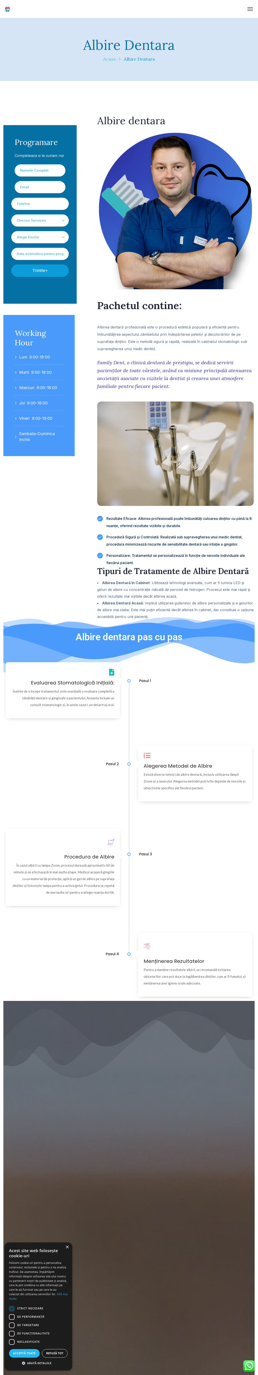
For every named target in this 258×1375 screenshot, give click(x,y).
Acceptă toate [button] (24, 1353)
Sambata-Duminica (37, 433)
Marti (24, 372)
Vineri (24, 418)
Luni (23, 357)
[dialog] (38, 1306)
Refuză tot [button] (54, 1353)
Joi (22, 403)
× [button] (67, 1247)
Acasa (109, 59)
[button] (38, 1363)
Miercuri (26, 387)
